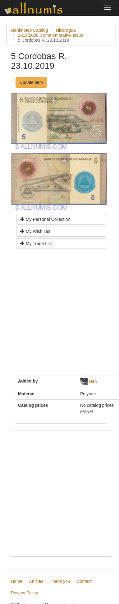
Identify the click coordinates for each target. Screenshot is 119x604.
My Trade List (36, 243)
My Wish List (35, 231)
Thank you (60, 581)
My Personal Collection (45, 219)
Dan (93, 381)
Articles (36, 581)
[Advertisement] (58, 314)
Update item (31, 82)
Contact (84, 581)
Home (16, 581)
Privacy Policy (24, 592)
